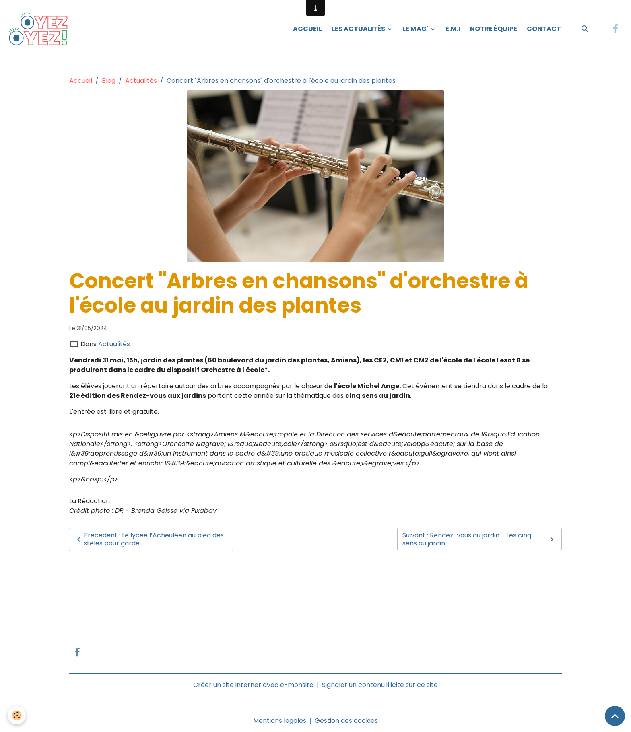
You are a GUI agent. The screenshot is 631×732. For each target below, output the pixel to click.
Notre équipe (493, 28)
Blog (108, 80)
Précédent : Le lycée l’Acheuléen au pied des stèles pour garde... (149, 539)
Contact (544, 28)
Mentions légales (279, 720)
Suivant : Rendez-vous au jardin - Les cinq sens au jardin (479, 539)
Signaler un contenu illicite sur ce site (380, 684)
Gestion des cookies (346, 720)
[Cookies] (17, 715)
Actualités (141, 80)
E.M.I (452, 28)
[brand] (40, 29)
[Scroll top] (615, 716)
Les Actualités (359, 28)
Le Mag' (415, 28)
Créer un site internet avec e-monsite (253, 684)
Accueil (307, 28)
